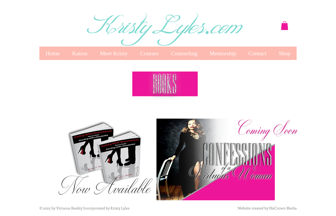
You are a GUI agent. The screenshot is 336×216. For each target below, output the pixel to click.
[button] (284, 25)
